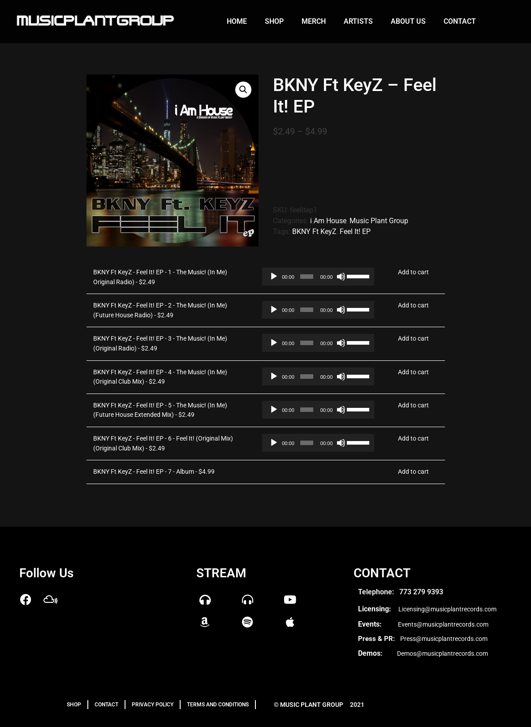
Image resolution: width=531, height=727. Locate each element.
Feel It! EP (355, 231)
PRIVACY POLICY (152, 704)
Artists (358, 21)
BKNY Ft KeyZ (314, 231)
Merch (314, 21)
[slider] (306, 276)
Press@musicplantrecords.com (444, 638)
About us (408, 21)
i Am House (328, 220)
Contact (460, 21)
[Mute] (341, 276)
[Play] (273, 276)
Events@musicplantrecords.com (443, 624)
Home (237, 21)
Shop (274, 21)
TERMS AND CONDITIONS (218, 704)
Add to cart (413, 272)
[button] (243, 90)
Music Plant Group (379, 220)
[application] (312, 277)
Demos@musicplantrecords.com (442, 653)
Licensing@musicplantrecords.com (447, 609)
